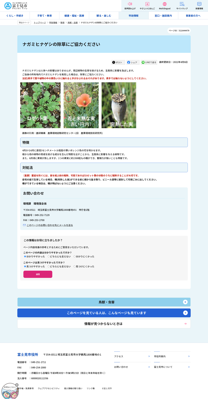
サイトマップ (182, 8)
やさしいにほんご (147, 8)
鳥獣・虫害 (73, 22)
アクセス (118, 356)
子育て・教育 (44, 15)
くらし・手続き (14, 15)
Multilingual (164, 8)
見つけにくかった (85, 266)
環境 (62, 22)
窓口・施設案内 (163, 15)
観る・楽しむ (103, 15)
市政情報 (134, 15)
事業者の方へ (193, 15)
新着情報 (199, 8)
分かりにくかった (85, 256)
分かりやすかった (35, 256)
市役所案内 (160, 356)
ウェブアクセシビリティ (49, 388)
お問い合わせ (121, 367)
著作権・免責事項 (25, 388)
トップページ (40, 22)
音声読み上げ (130, 8)
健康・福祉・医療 (74, 15)
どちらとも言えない (60, 256)
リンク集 (91, 388)
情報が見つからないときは (103, 323)
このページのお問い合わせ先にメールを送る (50, 225)
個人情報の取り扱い (73, 388)
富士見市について (163, 367)
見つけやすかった (35, 266)
